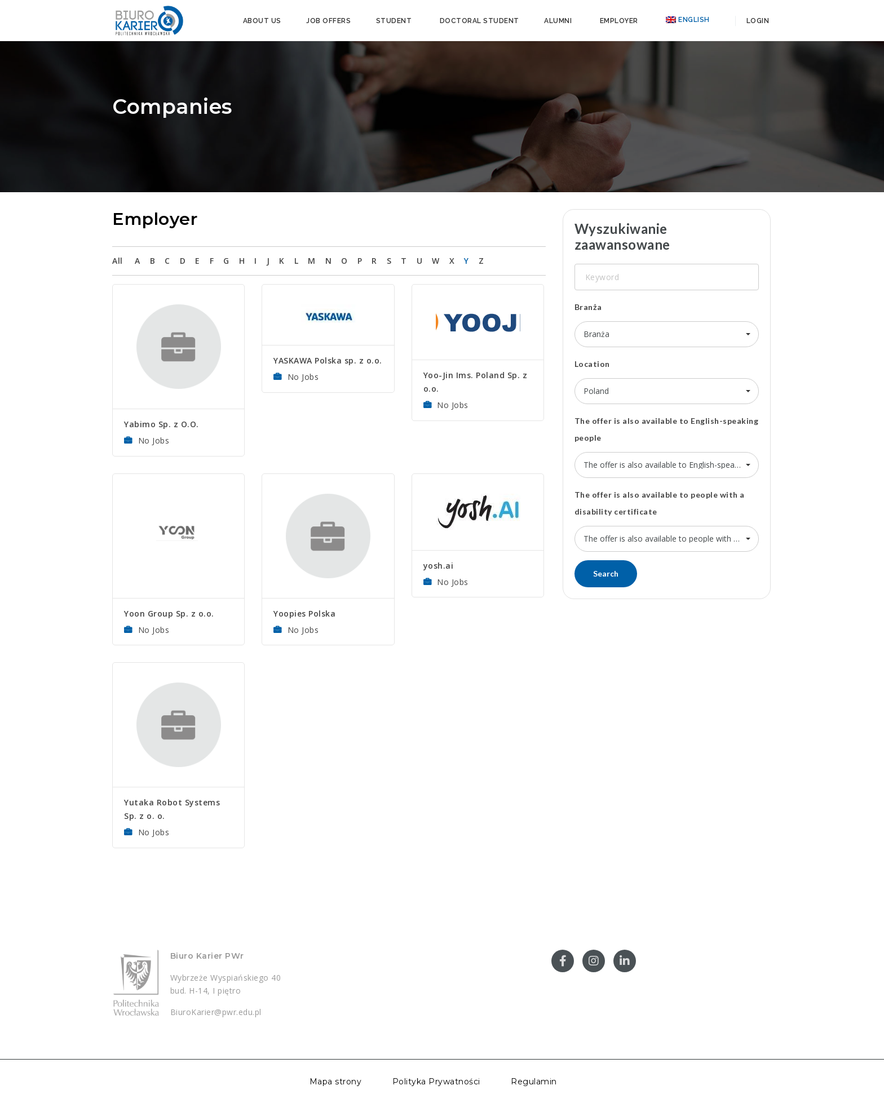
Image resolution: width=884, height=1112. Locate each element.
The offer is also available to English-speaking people (666, 429)
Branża (588, 307)
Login (756, 21)
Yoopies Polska (304, 613)
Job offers (328, 21)
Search (605, 573)
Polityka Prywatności (436, 1081)
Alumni (558, 21)
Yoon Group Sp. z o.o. (169, 613)
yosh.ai (438, 565)
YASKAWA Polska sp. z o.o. (327, 360)
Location (592, 364)
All (117, 260)
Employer (619, 21)
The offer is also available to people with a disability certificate (659, 503)
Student (394, 21)
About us (262, 21)
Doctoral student (479, 21)
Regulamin (534, 1081)
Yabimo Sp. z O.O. (161, 424)
